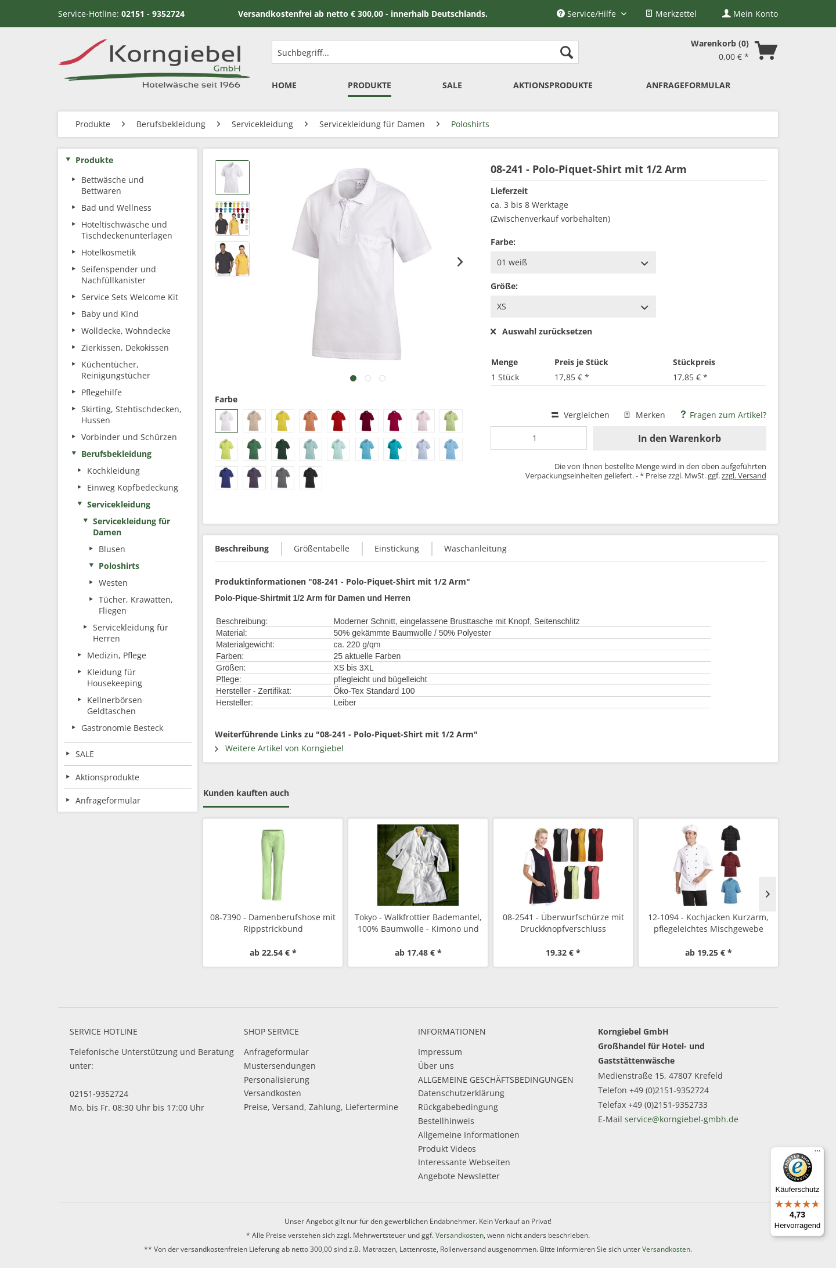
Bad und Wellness (116, 207)
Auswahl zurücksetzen (541, 332)
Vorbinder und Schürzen (129, 436)
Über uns (436, 1065)
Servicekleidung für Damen (131, 527)
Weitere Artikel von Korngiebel (279, 748)
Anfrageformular (276, 1051)
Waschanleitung (475, 548)
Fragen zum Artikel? (722, 414)
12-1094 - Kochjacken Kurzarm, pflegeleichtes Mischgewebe (708, 923)
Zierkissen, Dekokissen (125, 347)
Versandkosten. (667, 1249)
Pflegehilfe (101, 392)
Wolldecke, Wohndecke (126, 330)
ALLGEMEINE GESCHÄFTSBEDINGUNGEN (496, 1079)
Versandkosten (272, 1092)
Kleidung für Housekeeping (114, 678)
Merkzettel (671, 13)
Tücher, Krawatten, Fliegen (136, 605)
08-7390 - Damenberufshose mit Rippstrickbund (273, 923)
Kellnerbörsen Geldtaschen (114, 705)
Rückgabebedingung (458, 1106)
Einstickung (396, 548)
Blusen (112, 548)
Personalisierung (276, 1079)
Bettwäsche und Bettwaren (112, 185)
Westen (113, 582)
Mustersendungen (280, 1065)
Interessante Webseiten (464, 1162)
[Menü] (817, 1154)
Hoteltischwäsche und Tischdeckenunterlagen (126, 230)
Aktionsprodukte (107, 777)
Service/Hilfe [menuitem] (587, 13)
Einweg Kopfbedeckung (132, 487)
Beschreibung (242, 548)
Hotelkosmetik (108, 252)
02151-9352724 (99, 1093)
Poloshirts (119, 565)
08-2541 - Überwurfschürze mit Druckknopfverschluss (563, 923)
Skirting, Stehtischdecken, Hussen (131, 415)
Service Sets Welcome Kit (129, 296)
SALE (84, 753)
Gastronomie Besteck (122, 727)
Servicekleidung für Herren (130, 633)
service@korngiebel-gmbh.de (681, 1119)
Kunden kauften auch (246, 792)
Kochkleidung (113, 470)
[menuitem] (670, 13)
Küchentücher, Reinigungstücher (115, 370)
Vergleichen (581, 414)
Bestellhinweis (446, 1120)
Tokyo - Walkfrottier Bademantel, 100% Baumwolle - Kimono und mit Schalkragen (418, 923)
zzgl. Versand (744, 475)
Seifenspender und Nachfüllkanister (118, 275)
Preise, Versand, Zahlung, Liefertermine (321, 1106)
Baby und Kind (110, 313)
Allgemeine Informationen (469, 1134)
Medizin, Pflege (116, 655)
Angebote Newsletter (459, 1175)
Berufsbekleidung (116, 453)
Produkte (94, 159)
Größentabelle (321, 548)
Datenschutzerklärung (461, 1092)
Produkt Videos (447, 1148)
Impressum (440, 1051)
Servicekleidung (118, 504)
